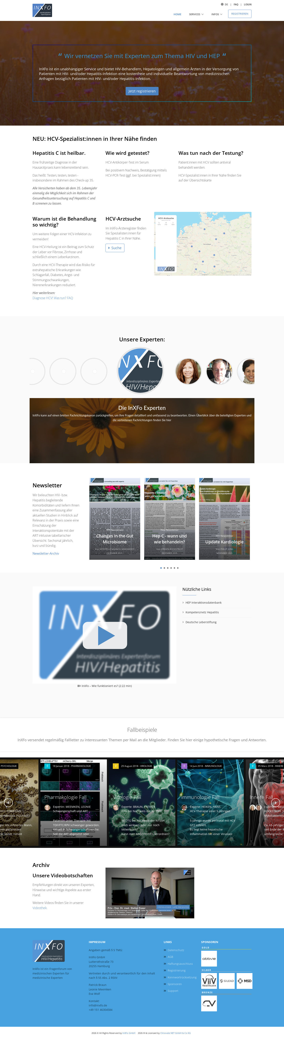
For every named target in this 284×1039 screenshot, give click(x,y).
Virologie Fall (127, 797)
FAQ (236, 4)
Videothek (40, 908)
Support (173, 991)
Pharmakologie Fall (65, 797)
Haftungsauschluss (180, 964)
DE (226, 4)
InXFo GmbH (128, 1032)
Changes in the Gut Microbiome (114, 538)
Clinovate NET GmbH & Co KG (175, 1032)
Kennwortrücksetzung (182, 977)
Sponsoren (175, 984)
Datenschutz (176, 950)
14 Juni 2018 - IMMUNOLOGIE (206, 766)
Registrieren (239, 13)
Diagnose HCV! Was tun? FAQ (53, 298)
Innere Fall (261, 797)
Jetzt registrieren (142, 91)
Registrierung (177, 970)
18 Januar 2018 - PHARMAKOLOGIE (72, 766)
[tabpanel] (114, 520)
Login (247, 4)
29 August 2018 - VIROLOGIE (136, 766)
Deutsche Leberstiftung (201, 622)
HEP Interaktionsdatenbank (203, 602)
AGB (170, 957)
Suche (114, 247)
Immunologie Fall (200, 797)
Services (194, 14)
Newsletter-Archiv (46, 553)
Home (177, 14)
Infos (215, 14)
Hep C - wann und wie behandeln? (169, 538)
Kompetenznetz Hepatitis (202, 612)
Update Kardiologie (224, 542)
